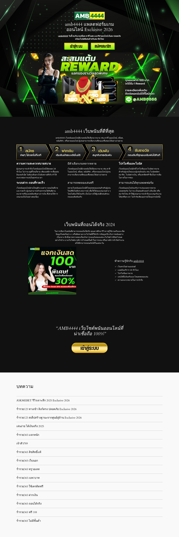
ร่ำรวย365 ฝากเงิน (27, 495)
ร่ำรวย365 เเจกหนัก (27, 434)
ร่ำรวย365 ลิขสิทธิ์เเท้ (28, 452)
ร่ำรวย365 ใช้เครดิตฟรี (29, 486)
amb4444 (63, 36)
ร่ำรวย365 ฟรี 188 (26, 512)
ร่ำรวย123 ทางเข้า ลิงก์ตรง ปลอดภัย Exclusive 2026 (46, 409)
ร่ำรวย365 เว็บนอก (27, 460)
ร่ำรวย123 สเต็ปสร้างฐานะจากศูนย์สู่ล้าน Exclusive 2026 (49, 417)
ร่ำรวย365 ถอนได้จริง (29, 503)
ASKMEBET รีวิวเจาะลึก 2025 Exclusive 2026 (43, 400)
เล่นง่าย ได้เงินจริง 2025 (30, 426)
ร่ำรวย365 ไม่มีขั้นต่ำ (28, 520)
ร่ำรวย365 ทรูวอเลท (28, 469)
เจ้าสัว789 (22, 443)
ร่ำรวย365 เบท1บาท (28, 477)
